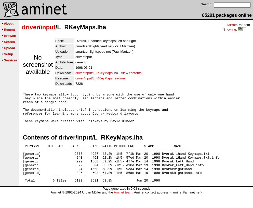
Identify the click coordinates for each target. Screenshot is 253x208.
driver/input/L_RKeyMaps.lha (96, 73)
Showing (229, 29)
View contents (131, 73)
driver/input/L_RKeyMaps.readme (100, 78)
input (48, 27)
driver (30, 27)
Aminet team (123, 206)
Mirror (231, 25)
